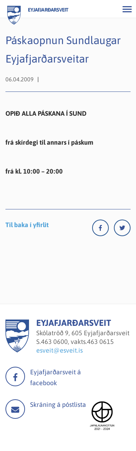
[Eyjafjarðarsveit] (17, 350)
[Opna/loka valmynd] (127, 9)
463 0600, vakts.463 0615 (77, 341)
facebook (15, 376)
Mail (15, 409)
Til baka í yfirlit (27, 225)
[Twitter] (122, 229)
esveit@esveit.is (59, 350)
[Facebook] (103, 229)
